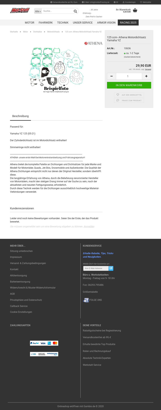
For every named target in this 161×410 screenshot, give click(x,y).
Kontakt (14, 269)
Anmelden (89, 226)
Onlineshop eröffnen (68, 406)
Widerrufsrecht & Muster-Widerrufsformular (33, 287)
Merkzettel (145, 2)
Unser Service (83, 22)
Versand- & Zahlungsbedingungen (28, 263)
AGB (12, 293)
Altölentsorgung (18, 275)
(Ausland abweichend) (132, 57)
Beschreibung (20, 116)
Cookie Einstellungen (21, 312)
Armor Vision (106, 22)
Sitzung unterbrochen (21, 251)
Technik (62, 22)
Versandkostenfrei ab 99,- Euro (63, 2)
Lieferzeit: (112, 53)
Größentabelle (90, 291)
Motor (29, 22)
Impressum (16, 257)
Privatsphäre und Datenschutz (26, 300)
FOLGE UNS (92, 300)
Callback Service (18, 306)
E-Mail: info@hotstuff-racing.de (95, 2)
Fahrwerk (46, 22)
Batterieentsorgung (20, 281)
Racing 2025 (128, 22)
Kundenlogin (129, 2)
